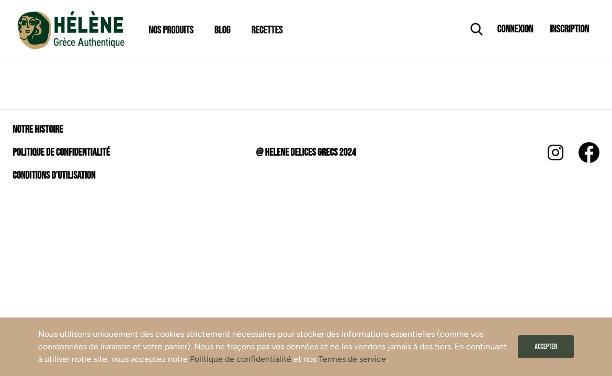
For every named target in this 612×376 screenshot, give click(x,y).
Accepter (546, 346)
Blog (222, 30)
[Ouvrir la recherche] (476, 29)
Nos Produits (171, 30)
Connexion (515, 29)
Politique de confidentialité (240, 359)
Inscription (569, 29)
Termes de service (352, 359)
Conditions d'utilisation (54, 175)
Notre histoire (38, 129)
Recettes (266, 30)
